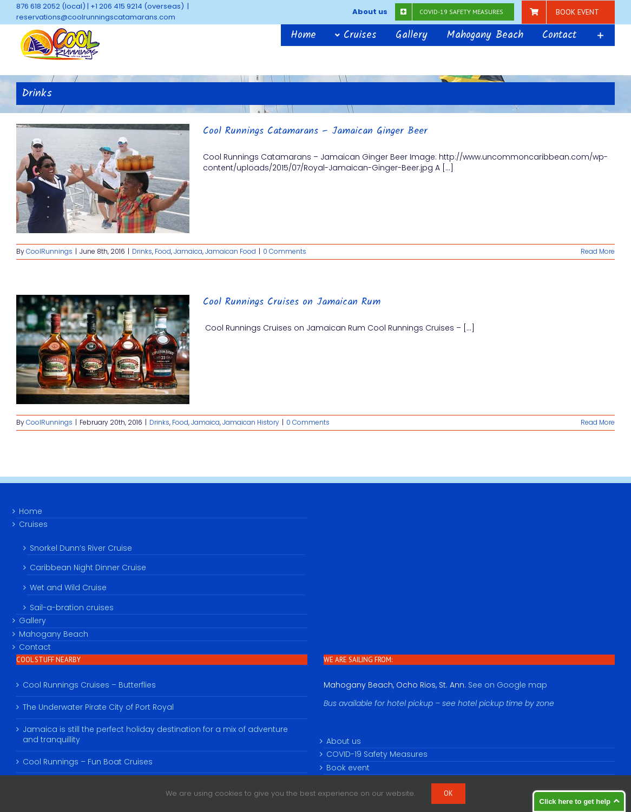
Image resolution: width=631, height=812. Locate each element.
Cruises (33, 524)
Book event (348, 768)
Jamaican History (250, 422)
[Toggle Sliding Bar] (600, 35)
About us (343, 741)
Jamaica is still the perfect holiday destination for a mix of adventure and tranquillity (155, 734)
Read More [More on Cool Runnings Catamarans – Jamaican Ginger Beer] (598, 251)
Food (163, 251)
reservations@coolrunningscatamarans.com (95, 17)
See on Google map (507, 684)
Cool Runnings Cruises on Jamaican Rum (291, 302)
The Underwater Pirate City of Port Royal (98, 707)
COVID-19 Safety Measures (377, 754)
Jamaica (188, 251)
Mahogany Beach (53, 634)
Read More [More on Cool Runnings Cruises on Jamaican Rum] (598, 422)
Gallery (32, 621)
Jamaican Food (230, 251)
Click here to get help (575, 801)
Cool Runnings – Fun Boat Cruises (88, 762)
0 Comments (284, 251)
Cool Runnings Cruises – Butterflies (89, 685)
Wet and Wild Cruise (68, 587)
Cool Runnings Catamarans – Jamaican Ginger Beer (315, 131)
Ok (448, 793)
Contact (35, 647)
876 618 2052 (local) (51, 6)
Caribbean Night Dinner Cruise (88, 567)
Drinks (142, 251)
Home (30, 511)
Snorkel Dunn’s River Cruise (81, 548)
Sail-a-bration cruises (72, 607)
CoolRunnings (49, 251)
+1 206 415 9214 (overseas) (137, 6)
